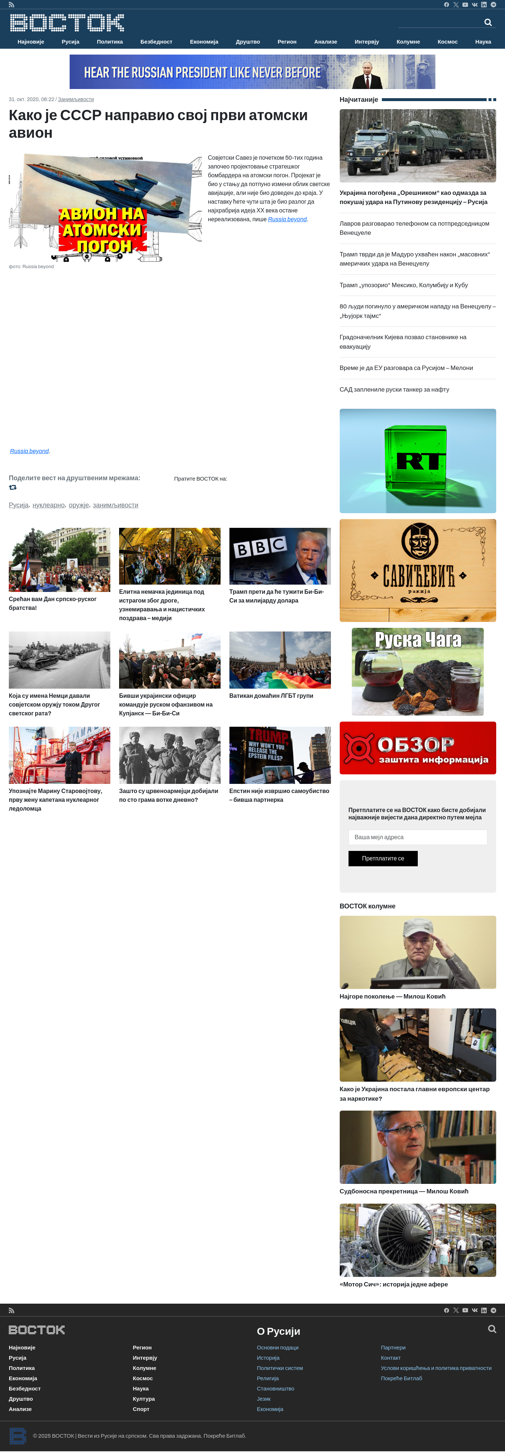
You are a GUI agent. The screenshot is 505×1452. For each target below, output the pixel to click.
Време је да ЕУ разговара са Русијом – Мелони (406, 367)
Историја (268, 1358)
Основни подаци (278, 1348)
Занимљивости (76, 99)
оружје (79, 505)
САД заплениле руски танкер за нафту (394, 389)
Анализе (325, 42)
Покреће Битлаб (402, 1378)
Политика (110, 42)
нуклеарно (49, 505)
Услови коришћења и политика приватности (436, 1368)
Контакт (391, 1358)
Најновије (31, 42)
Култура (144, 1399)
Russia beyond (287, 219)
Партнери (393, 1348)
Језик (263, 1399)
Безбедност (156, 42)
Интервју (367, 42)
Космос (448, 42)
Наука (483, 42)
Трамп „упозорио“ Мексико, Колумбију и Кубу (404, 285)
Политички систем (280, 1368)
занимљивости (116, 505)
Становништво (275, 1389)
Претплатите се (383, 858)
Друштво (248, 42)
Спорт (141, 1409)
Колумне (408, 42)
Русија (71, 42)
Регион (287, 42)
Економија (204, 42)
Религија (268, 1378)
